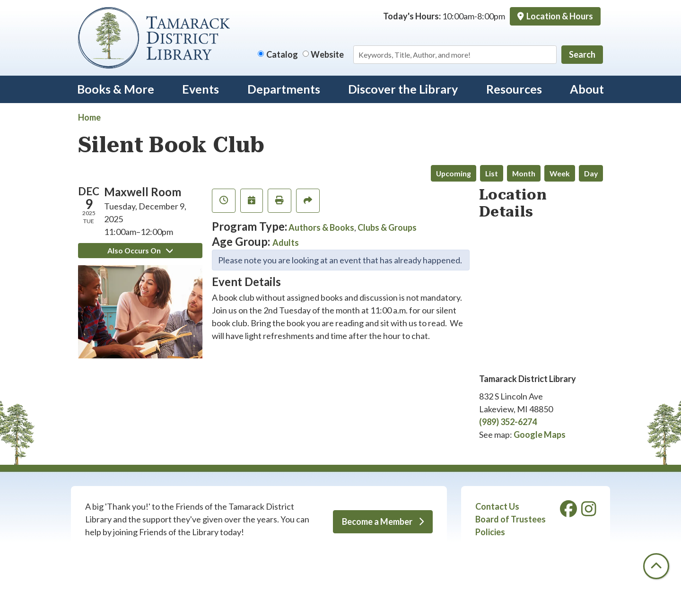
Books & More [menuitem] (115, 89)
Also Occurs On (140, 250)
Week (560, 173)
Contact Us (497, 506)
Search (582, 54)
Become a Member (383, 521)
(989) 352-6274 (508, 422)
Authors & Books (321, 227)
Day (591, 173)
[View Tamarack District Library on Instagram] (588, 512)
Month (523, 173)
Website (327, 54)
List (491, 173)
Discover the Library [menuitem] (403, 89)
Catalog (282, 54)
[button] (444, 16)
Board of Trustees (510, 519)
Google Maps (540, 434)
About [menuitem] (587, 89)
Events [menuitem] (200, 89)
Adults (285, 242)
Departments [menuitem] (283, 89)
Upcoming (453, 173)
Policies (490, 532)
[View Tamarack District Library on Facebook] (569, 512)
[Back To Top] (656, 566)
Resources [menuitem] (514, 89)
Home (89, 117)
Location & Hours (559, 16)
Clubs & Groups (387, 227)
